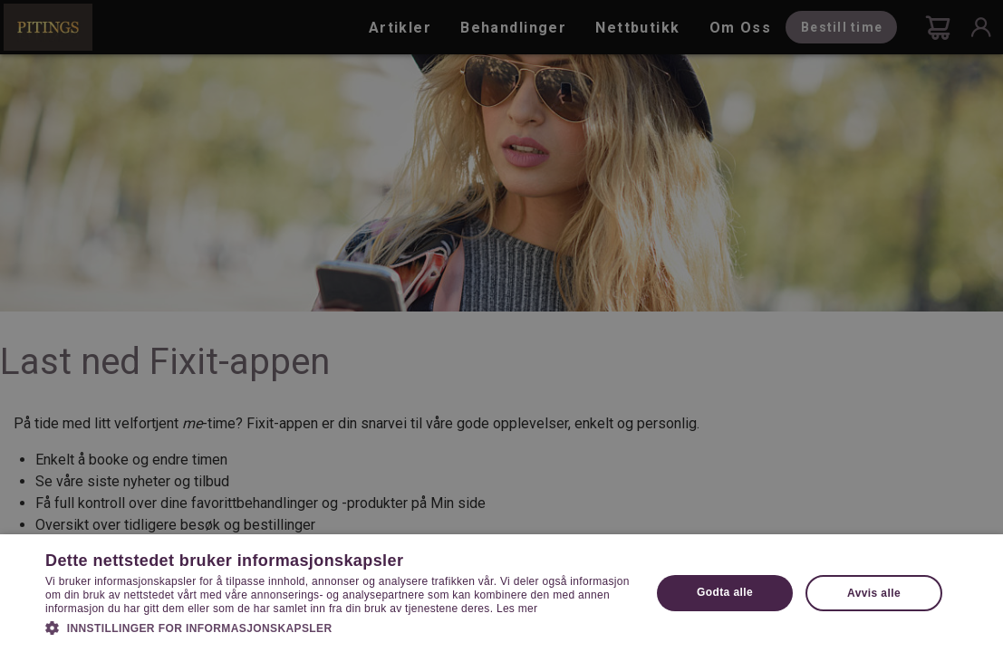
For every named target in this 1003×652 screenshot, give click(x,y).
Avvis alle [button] (874, 593)
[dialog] (501, 326)
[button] (338, 626)
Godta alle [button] (725, 592)
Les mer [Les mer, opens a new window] (517, 608)
